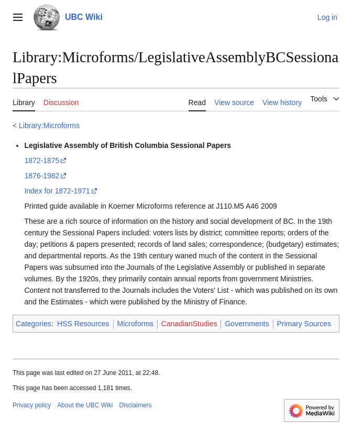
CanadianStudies (189, 324)
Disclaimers (135, 405)
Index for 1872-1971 (57, 191)
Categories (33, 324)
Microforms (135, 324)
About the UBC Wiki (85, 405)
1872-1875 (41, 160)
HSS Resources (83, 324)
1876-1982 (41, 176)
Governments (247, 324)
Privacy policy (32, 405)
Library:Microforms (49, 125)
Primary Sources (304, 324)
